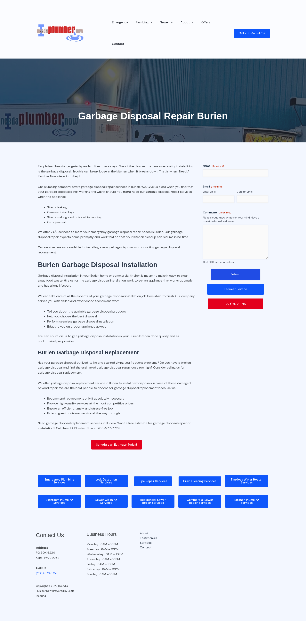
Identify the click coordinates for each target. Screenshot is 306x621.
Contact (215, 24)
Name (213, 147)
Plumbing (141, 24)
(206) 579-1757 (47, 555)
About (181, 24)
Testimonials (146, 521)
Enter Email (209, 173)
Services (143, 526)
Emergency (119, 24)
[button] (148, 24)
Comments (217, 194)
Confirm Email (245, 173)
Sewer (162, 24)
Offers (198, 24)
